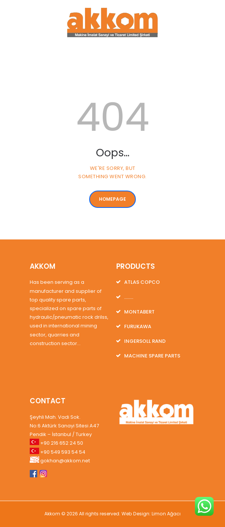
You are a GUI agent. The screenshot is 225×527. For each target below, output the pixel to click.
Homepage (112, 199)
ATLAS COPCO (142, 282)
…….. (128, 297)
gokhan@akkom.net (65, 460)
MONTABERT (139, 311)
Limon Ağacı (166, 513)
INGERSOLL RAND (145, 341)
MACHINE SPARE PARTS (152, 355)
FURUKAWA (137, 326)
